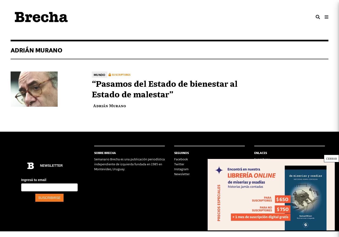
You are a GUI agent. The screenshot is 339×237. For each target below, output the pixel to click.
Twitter (179, 164)
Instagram (181, 169)
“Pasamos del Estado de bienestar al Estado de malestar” (165, 88)
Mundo (99, 74)
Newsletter (182, 174)
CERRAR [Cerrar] (331, 158)
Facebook (181, 159)
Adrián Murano (109, 105)
